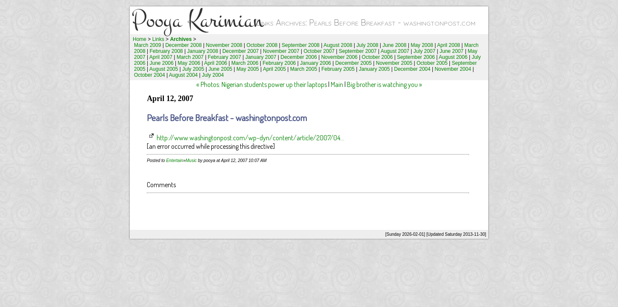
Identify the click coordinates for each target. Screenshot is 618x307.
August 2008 (338, 45)
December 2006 (298, 57)
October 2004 (149, 75)
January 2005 (374, 69)
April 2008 (448, 45)
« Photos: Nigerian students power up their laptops (261, 84)
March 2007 (190, 57)
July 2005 (193, 69)
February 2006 (279, 63)
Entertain (174, 160)
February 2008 (166, 51)
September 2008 (301, 45)
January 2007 (261, 57)
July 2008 (367, 45)
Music (191, 160)
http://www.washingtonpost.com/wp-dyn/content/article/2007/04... (250, 137)
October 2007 (319, 51)
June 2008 (394, 45)
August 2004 (183, 75)
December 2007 (240, 51)
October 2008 (262, 45)
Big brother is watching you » (384, 84)
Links (158, 39)
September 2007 (358, 51)
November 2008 (224, 45)
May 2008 (422, 45)
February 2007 (224, 57)
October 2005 (432, 63)
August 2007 (395, 51)
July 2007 (424, 51)
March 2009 (147, 45)
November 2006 (339, 57)
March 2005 (303, 69)
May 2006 (189, 63)
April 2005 (274, 69)
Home (139, 39)
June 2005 (220, 69)
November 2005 (394, 63)
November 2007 (281, 51)
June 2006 (162, 63)
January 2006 (315, 63)
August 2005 (163, 69)
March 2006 (244, 63)
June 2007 (452, 51)
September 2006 (416, 57)
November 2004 (452, 69)
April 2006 (215, 63)
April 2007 (160, 57)
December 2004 (412, 69)
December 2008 (183, 45)
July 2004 (213, 75)
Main (337, 84)
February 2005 (338, 69)
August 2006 (453, 57)
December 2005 (353, 63)
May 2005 (247, 69)
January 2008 (202, 51)
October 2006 (377, 57)
